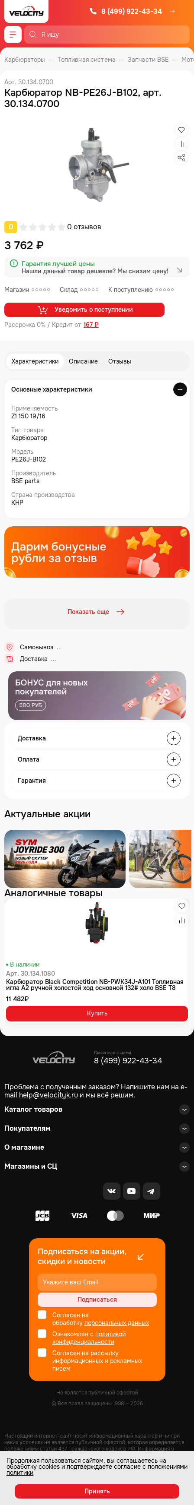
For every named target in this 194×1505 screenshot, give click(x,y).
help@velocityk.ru (48, 1095)
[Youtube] (131, 1191)
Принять (97, 1491)
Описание (83, 361)
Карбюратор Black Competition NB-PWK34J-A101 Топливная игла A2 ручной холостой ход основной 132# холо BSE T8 (95, 985)
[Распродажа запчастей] (65, 859)
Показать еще (97, 612)
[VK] (111, 1191)
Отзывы (119, 361)
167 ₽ (91, 325)
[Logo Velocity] (26, 11)
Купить (97, 1013)
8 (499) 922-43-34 (125, 11)
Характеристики (35, 361)
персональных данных (116, 1323)
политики (19, 1473)
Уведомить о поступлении (84, 310)
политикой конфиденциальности (89, 1338)
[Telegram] (151, 1191)
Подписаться (97, 1299)
